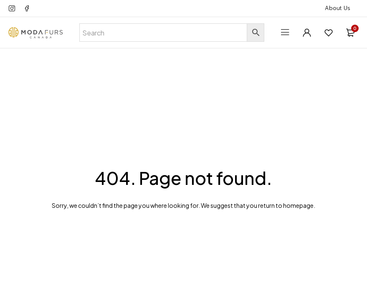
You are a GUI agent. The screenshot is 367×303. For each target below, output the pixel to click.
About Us (337, 8)
